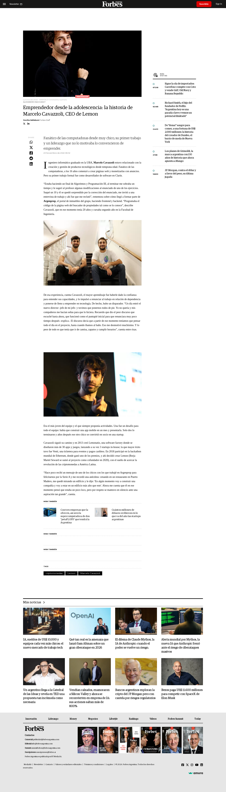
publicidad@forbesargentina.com (46, 740)
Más (178, 75)
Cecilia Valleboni (31, 120)
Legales (109, 764)
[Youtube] (196, 765)
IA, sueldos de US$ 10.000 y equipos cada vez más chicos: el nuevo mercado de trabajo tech (43, 643)
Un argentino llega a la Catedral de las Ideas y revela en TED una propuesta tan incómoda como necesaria (43, 696)
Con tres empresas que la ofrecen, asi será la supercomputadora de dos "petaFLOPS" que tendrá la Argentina (75, 516)
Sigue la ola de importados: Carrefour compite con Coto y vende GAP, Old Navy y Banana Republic (180, 89)
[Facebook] (182, 765)
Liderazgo (53, 719)
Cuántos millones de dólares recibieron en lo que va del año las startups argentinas (126, 515)
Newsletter (38, 764)
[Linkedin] (201, 765)
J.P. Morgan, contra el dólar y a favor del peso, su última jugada (180, 173)
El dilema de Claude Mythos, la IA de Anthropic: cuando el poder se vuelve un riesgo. (134, 643)
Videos (153, 719)
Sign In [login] (219, 4)
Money (73, 719)
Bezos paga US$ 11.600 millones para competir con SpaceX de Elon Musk (182, 694)
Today (197, 719)
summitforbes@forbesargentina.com (45, 748)
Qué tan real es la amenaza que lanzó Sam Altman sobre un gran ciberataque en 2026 (88, 643)
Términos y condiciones (94, 764)
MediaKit (27, 764)
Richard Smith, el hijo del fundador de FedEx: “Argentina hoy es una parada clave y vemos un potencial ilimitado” (178, 109)
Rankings (133, 719)
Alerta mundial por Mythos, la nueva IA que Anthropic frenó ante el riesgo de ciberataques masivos (180, 645)
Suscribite (204, 4)
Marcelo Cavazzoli (90, 573)
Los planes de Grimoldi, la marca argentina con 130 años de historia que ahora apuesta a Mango (179, 156)
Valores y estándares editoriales (68, 764)
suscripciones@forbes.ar (46, 752)
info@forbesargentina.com (42, 744)
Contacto (49, 764)
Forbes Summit (175, 719)
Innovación (31, 719)
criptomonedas (54, 573)
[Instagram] (192, 765)
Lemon (71, 573)
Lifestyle (113, 719)
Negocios (93, 719)
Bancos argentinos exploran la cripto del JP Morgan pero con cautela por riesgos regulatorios (135, 694)
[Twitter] (187, 765)
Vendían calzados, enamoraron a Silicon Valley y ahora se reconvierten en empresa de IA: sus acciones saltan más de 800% (89, 698)
